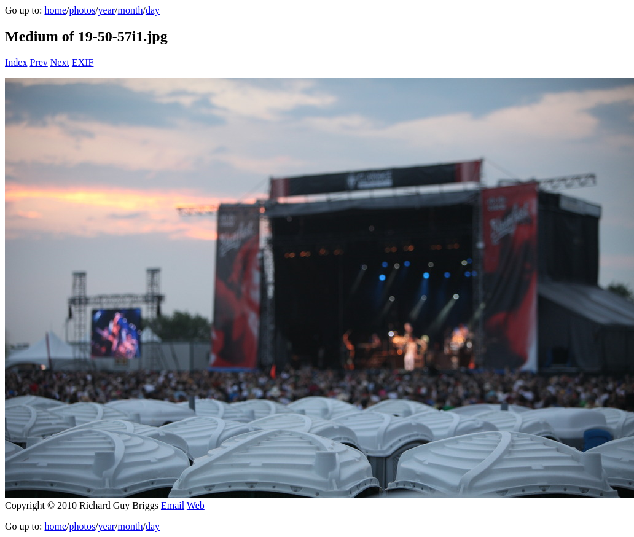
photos (82, 10)
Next (59, 62)
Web (196, 505)
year (106, 10)
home (55, 10)
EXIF (83, 62)
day (153, 10)
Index (16, 62)
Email (172, 505)
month (130, 10)
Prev (38, 62)
